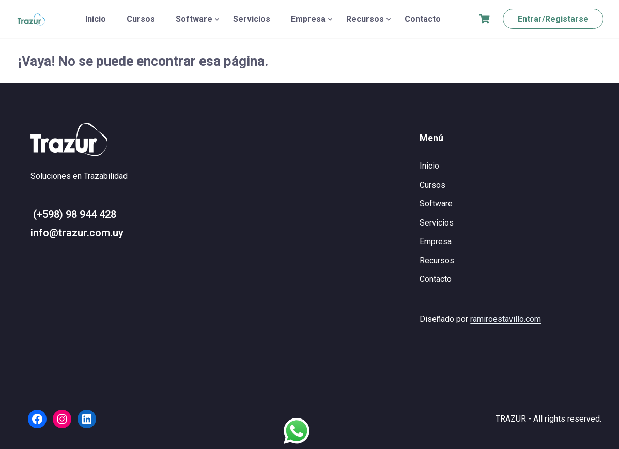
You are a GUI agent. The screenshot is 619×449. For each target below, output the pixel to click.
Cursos (141, 19)
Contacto (423, 19)
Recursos (365, 19)
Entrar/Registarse (553, 19)
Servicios (251, 19)
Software (194, 19)
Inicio (95, 19)
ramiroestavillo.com (505, 319)
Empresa (308, 19)
